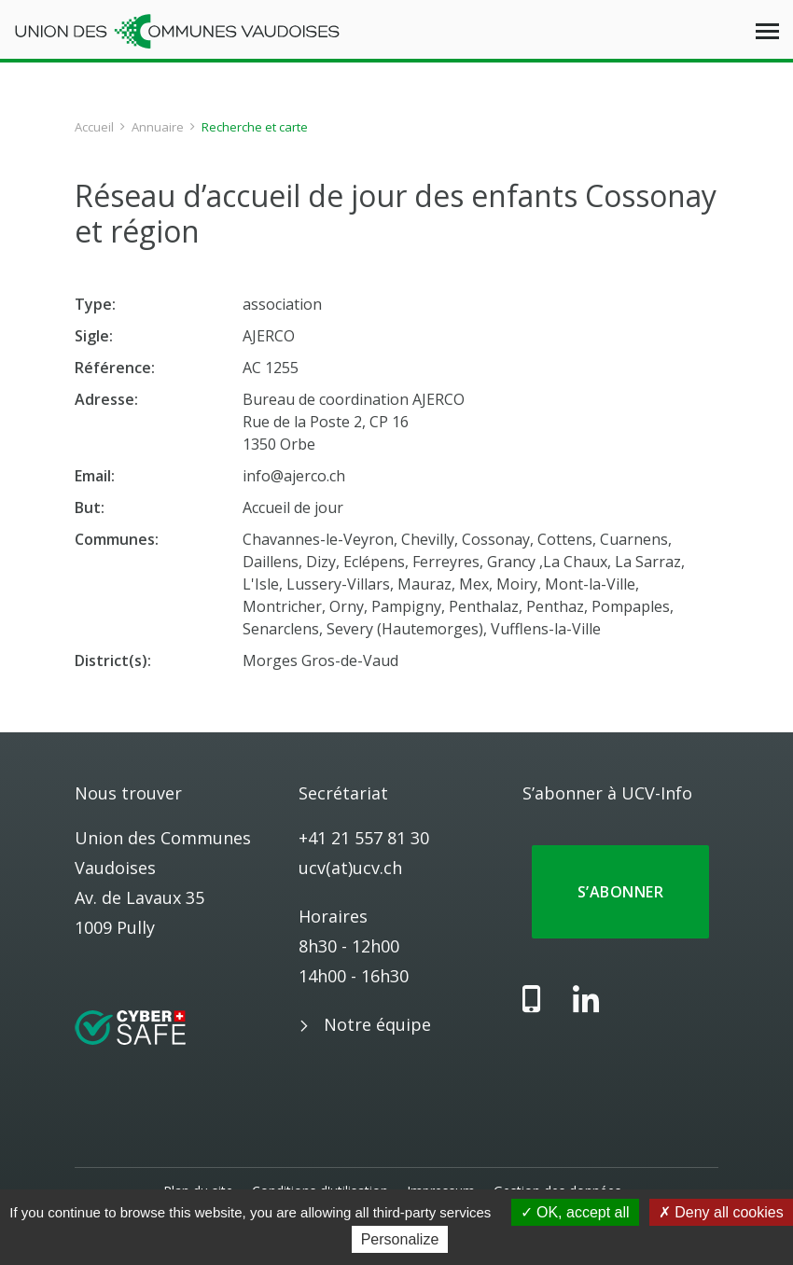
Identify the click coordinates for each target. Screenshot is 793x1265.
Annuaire (158, 126)
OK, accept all (575, 1212)
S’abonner (620, 891)
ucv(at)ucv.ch (350, 867)
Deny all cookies (721, 1212)
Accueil (94, 126)
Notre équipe (377, 1024)
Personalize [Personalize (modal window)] (400, 1239)
